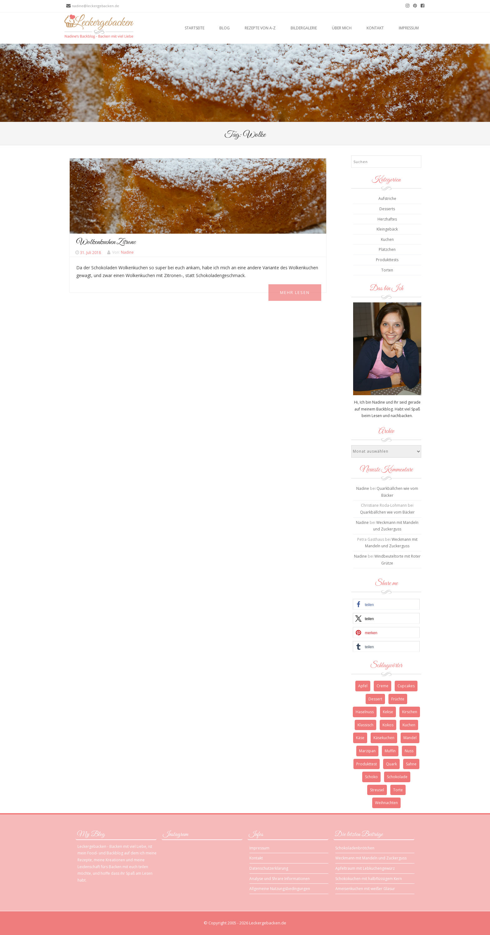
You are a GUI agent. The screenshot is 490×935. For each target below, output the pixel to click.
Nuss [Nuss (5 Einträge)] (409, 750)
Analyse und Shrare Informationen (279, 878)
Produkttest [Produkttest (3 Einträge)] (366, 764)
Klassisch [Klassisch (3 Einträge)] (365, 725)
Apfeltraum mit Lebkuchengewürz (365, 868)
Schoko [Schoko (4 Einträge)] (371, 776)
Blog (224, 28)
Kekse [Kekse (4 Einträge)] (388, 711)
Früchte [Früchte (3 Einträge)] (397, 699)
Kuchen (387, 239)
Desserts (387, 208)
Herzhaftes (387, 219)
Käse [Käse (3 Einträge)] (360, 737)
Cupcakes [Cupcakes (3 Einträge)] (406, 686)
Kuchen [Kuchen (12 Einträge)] (408, 725)
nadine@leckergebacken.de (95, 5)
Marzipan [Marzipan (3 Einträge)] (367, 750)
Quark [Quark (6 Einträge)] (391, 764)
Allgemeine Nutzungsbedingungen (279, 888)
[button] (386, 604)
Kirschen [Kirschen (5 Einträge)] (409, 711)
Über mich (342, 28)
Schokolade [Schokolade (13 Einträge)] (397, 776)
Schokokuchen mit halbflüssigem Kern (368, 878)
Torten (387, 270)
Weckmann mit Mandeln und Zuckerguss (371, 858)
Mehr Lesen (295, 292)
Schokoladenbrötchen (354, 848)
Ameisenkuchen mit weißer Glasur (365, 888)
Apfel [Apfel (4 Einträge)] (363, 686)
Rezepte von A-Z (260, 28)
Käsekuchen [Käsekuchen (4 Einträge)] (383, 737)
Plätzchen (387, 249)
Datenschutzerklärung (268, 868)
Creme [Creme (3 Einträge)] (382, 686)
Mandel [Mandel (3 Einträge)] (410, 737)
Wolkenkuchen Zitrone (106, 242)
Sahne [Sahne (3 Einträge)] (411, 764)
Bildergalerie (304, 28)
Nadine (127, 252)
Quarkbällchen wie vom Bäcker (387, 512)
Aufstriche (387, 198)
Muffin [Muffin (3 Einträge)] (390, 750)
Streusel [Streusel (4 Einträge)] (377, 790)
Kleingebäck (387, 229)
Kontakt (375, 28)
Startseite (194, 28)
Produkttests (387, 259)
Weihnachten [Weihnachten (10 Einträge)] (386, 802)
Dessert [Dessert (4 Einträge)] (375, 699)
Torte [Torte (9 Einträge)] (398, 790)
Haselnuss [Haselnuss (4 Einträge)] (365, 711)
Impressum (409, 28)
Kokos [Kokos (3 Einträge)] (387, 725)
